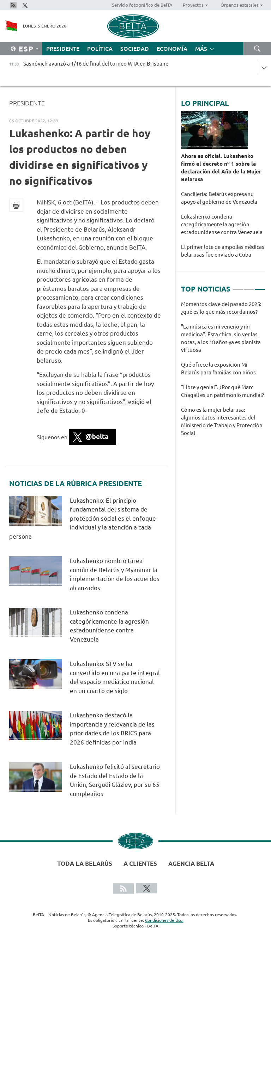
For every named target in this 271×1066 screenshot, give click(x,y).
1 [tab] (238, 286)
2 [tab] (249, 286)
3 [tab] (260, 286)
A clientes (140, 863)
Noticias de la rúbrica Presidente (75, 483)
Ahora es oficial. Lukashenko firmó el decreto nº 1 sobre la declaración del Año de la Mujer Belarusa (221, 167)
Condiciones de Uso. (164, 920)
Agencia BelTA (191, 863)
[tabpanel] (223, 372)
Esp (26, 49)
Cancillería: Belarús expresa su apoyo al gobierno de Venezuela (219, 198)
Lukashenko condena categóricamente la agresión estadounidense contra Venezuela (222, 224)
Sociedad (134, 48)
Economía (172, 48)
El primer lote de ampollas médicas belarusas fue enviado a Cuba (222, 251)
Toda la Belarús (84, 863)
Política (100, 48)
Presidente (62, 48)
